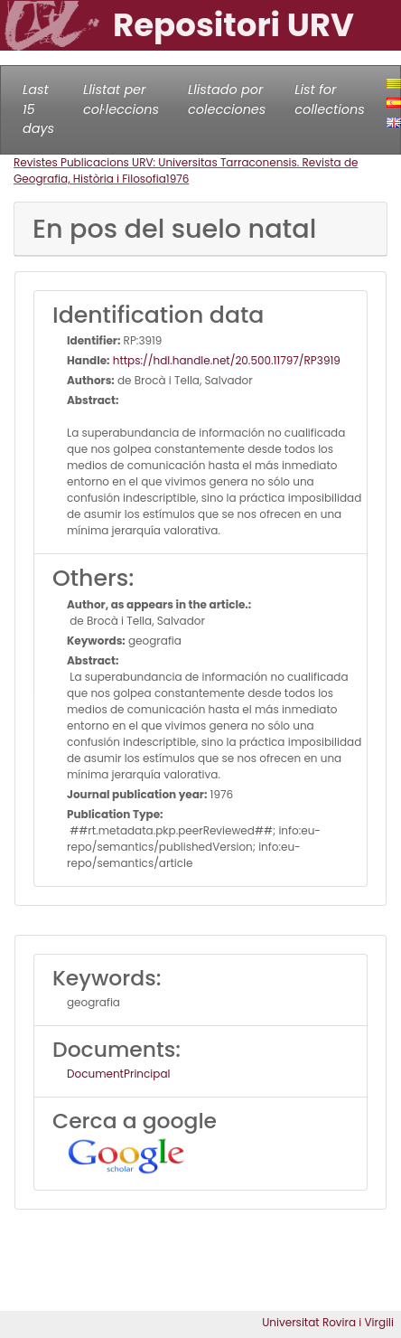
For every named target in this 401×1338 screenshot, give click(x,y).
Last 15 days (38, 108)
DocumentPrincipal (118, 1073)
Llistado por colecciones (227, 99)
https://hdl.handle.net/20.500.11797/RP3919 (225, 360)
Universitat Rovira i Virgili (328, 1322)
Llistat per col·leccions (121, 99)
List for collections (329, 99)
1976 (178, 178)
